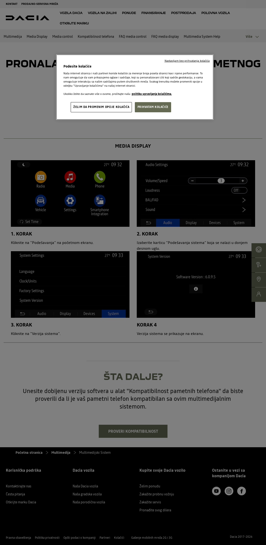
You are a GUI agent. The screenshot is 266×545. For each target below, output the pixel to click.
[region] (134, 87)
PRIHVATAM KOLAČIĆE (152, 107)
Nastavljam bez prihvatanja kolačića (187, 61)
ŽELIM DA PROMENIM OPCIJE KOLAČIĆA (101, 107)
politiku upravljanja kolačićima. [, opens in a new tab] (152, 94)
